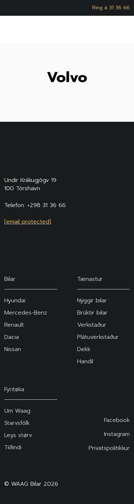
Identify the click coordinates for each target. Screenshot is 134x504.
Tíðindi (12, 447)
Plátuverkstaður (98, 337)
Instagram (117, 434)
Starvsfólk (17, 423)
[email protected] (27, 221)
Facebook (117, 420)
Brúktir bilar (92, 312)
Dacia (11, 337)
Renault (14, 325)
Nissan (12, 349)
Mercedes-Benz (25, 312)
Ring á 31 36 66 (111, 7)
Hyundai (14, 300)
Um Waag (17, 411)
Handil (85, 361)
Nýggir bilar (92, 300)
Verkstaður (91, 325)
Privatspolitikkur (109, 448)
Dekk (83, 349)
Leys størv (18, 435)
